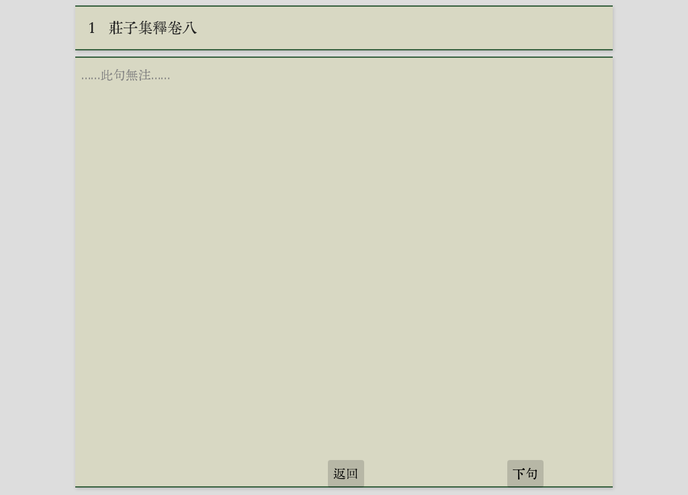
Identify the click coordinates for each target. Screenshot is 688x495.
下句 (525, 473)
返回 (346, 473)
